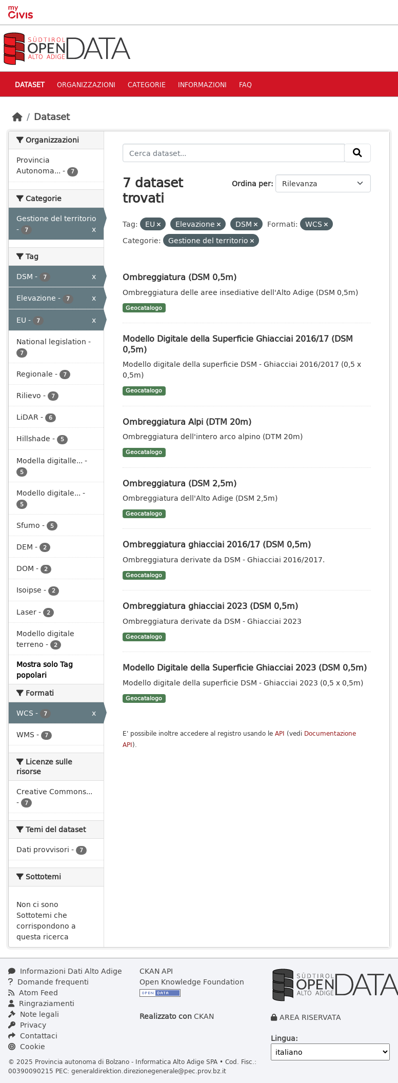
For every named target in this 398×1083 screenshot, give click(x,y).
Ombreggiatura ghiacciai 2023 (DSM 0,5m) (210, 605)
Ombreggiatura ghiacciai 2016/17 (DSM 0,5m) (217, 544)
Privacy (27, 1024)
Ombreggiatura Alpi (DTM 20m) (187, 421)
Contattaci (32, 1035)
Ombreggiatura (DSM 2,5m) (179, 483)
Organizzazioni (86, 84)
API (280, 733)
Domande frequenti (48, 981)
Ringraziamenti (41, 1003)
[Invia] (357, 153)
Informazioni (202, 84)
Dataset (30, 84)
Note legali (33, 1014)
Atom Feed (33, 992)
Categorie (147, 84)
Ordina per (251, 183)
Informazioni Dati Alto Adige (65, 971)
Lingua (283, 1038)
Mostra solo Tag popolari (44, 669)
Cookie (26, 1046)
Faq (245, 84)
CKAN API (156, 971)
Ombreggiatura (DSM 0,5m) (179, 276)
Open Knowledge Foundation (192, 981)
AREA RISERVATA (310, 1017)
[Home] (17, 116)
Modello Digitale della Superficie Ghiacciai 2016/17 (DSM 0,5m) (238, 344)
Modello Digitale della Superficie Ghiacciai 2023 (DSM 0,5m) (245, 667)
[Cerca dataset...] (234, 153)
